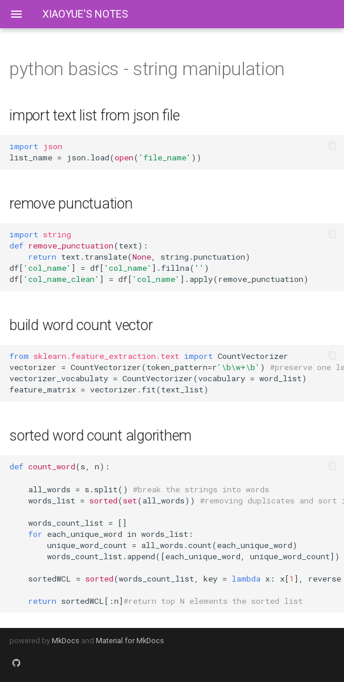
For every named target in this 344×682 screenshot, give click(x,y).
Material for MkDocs (130, 640)
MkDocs (65, 640)
